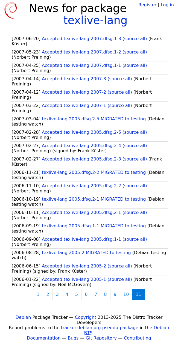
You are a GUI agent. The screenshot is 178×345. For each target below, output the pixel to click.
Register (147, 4)
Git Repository (101, 338)
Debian (23, 317)
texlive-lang (95, 20)
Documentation (43, 338)
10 (126, 294)
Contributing (137, 338)
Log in (167, 4)
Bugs (73, 338)
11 (138, 294)
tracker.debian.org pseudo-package (99, 327)
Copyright (85, 317)
